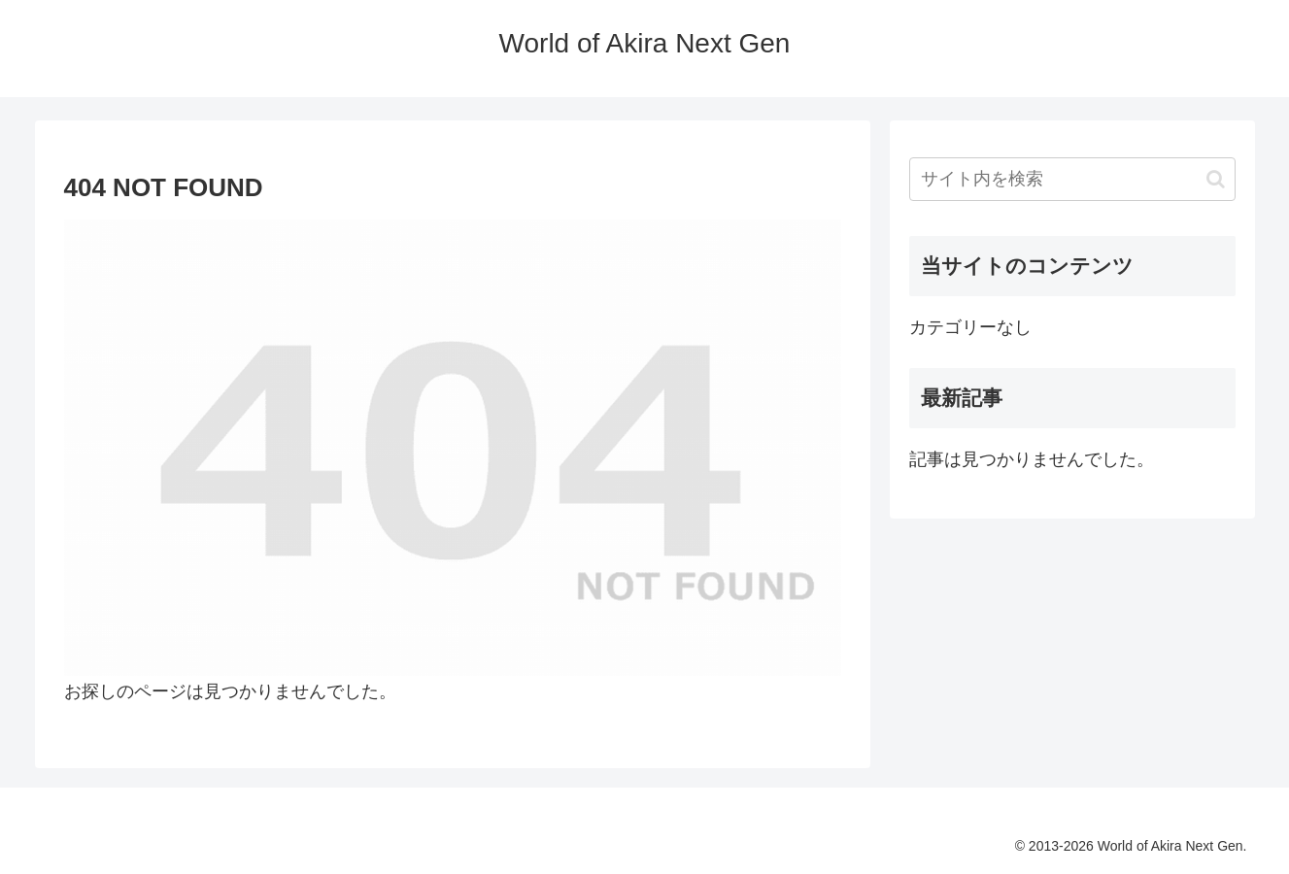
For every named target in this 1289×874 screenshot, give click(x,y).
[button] (1216, 179)
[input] (1072, 179)
